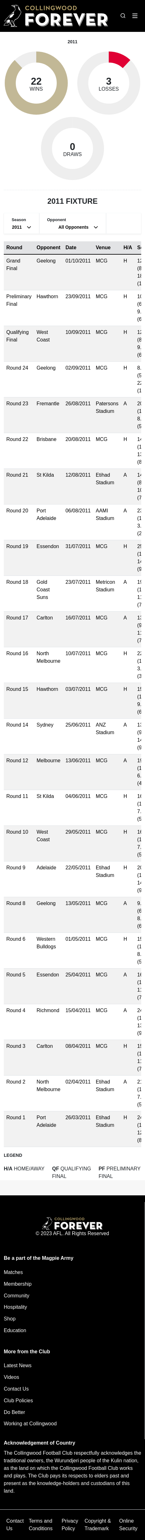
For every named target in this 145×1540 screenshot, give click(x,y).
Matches (13, 1272)
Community (16, 1295)
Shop (9, 1318)
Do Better (14, 1412)
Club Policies (18, 1400)
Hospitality (15, 1307)
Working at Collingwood (30, 1423)
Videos (11, 1377)
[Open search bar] (123, 16)
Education (15, 1330)
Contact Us (16, 1389)
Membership (18, 1284)
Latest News (18, 1365)
